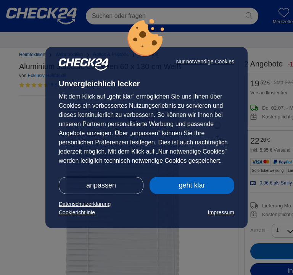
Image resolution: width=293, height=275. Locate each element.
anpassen (101, 185)
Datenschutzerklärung (85, 204)
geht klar (192, 185)
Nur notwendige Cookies (205, 61)
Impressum (221, 212)
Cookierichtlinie (77, 212)
